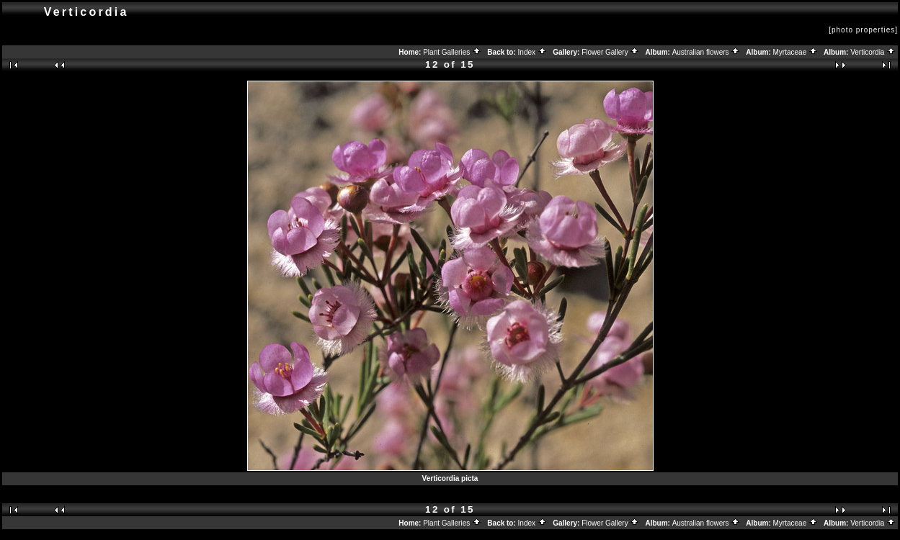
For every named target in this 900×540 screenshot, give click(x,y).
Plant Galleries (452, 52)
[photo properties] (863, 30)
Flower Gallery (610, 52)
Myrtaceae (795, 52)
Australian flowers (706, 52)
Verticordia (873, 52)
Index (532, 52)
